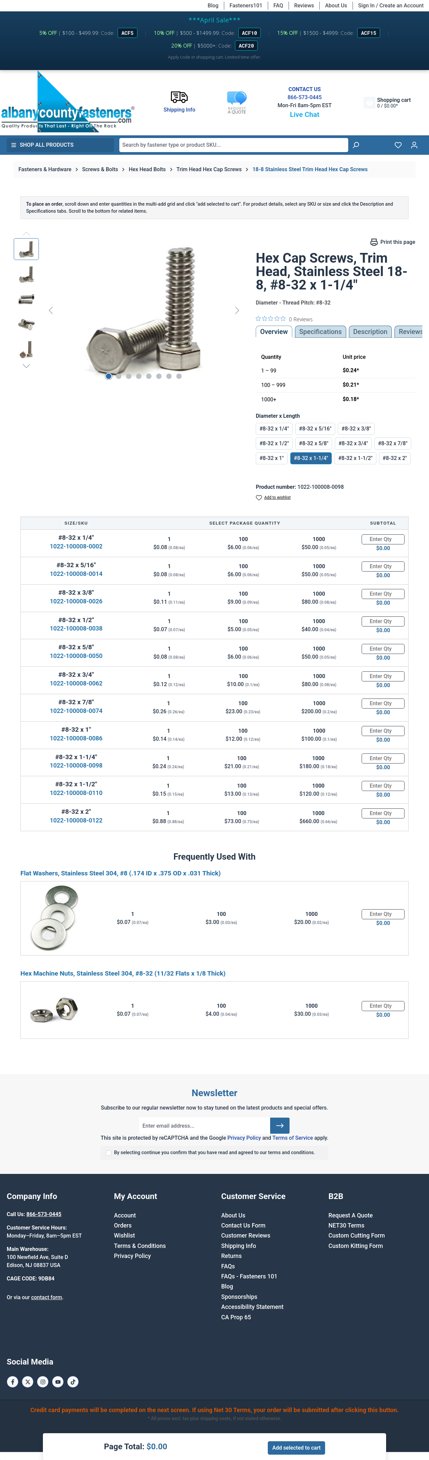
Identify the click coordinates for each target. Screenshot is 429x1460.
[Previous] (51, 310)
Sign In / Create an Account (391, 5)
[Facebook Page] (12, 1382)
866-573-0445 (305, 97)
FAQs (228, 1266)
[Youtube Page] (58, 1382)
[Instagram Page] (43, 1382)
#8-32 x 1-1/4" (311, 458)
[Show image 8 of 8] (179, 376)
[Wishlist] (398, 145)
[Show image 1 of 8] (108, 376)
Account (125, 1215)
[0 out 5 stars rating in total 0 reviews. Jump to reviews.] (284, 319)
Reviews (304, 5)
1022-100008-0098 (76, 765)
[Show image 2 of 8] (118, 376)
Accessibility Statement (252, 1307)
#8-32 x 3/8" (356, 428)
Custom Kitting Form (355, 1246)
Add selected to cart (296, 1448)
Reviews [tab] (411, 332)
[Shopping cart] (387, 103)
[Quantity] (383, 539)
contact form (46, 1297)
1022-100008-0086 (76, 738)
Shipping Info (238, 1246)
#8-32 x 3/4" (353, 443)
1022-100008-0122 (76, 820)
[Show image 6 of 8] (159, 376)
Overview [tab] (274, 332)
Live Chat (304, 115)
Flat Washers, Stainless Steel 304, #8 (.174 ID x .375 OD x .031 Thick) (120, 873)
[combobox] (233, 145)
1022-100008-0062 (76, 683)
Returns (231, 1256)
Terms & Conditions (140, 1246)
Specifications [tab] (320, 332)
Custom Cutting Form (356, 1235)
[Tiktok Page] (73, 1382)
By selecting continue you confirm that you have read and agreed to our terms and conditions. (214, 1152)
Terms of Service (292, 1138)
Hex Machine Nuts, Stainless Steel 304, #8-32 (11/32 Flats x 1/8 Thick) (123, 973)
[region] (128, 310)
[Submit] (280, 1125)
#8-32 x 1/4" (274, 428)
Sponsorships (239, 1296)
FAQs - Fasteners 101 (249, 1276)
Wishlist (124, 1235)
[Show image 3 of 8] (128, 376)
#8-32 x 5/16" (315, 428)
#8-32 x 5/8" (313, 443)
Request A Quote (350, 1215)
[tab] (370, 332)
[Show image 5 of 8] (148, 376)
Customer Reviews (245, 1235)
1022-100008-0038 (76, 628)
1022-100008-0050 (76, 655)
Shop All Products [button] (42, 145)
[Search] (355, 145)
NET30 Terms (346, 1225)
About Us (336, 5)
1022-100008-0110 (76, 792)
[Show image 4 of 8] (138, 376)
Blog (213, 5)
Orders (123, 1225)
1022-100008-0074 (76, 710)
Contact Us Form (243, 1225)
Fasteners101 (246, 5)
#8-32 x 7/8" (393, 443)
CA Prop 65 (236, 1317)
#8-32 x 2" (395, 458)
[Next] (237, 310)
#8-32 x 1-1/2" (355, 458)
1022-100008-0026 (76, 601)
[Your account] (414, 145)
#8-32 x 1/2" (274, 443)
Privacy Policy (244, 1138)
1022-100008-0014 (76, 573)
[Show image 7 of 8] (169, 376)
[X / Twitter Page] (28, 1382)
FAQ (278, 5)
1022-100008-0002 (76, 546)
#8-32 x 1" (271, 458)
